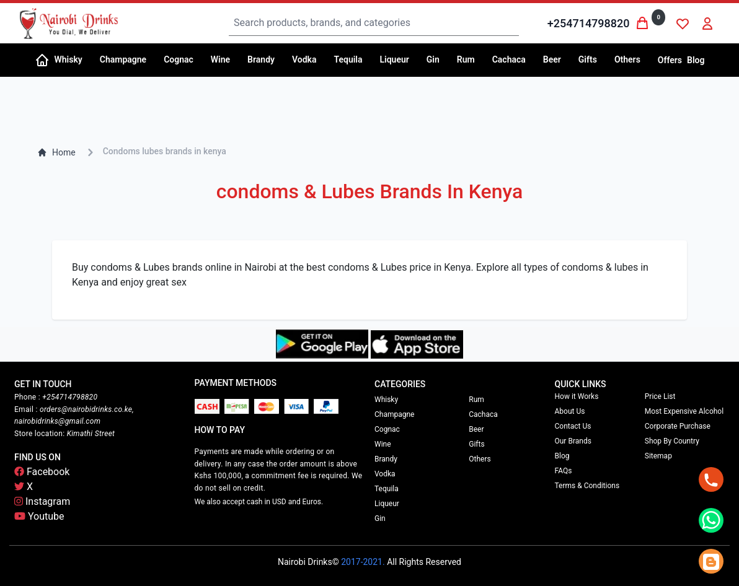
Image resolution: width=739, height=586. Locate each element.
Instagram (42, 501)
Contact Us (573, 426)
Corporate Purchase (677, 426)
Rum (476, 399)
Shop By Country (672, 441)
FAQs (563, 470)
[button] (72, 60)
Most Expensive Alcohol (684, 411)
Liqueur (386, 503)
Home (56, 152)
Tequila (386, 488)
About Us (570, 411)
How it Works (577, 396)
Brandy (385, 459)
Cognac (387, 429)
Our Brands (573, 441)
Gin (380, 518)
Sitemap (658, 456)
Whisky (386, 399)
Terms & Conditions (587, 485)
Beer (476, 429)
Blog (695, 60)
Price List (660, 396)
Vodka (385, 474)
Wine (382, 444)
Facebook (41, 472)
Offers (670, 60)
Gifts (476, 444)
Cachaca (483, 414)
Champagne (394, 414)
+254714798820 (588, 23)
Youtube (39, 516)
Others (479, 459)
